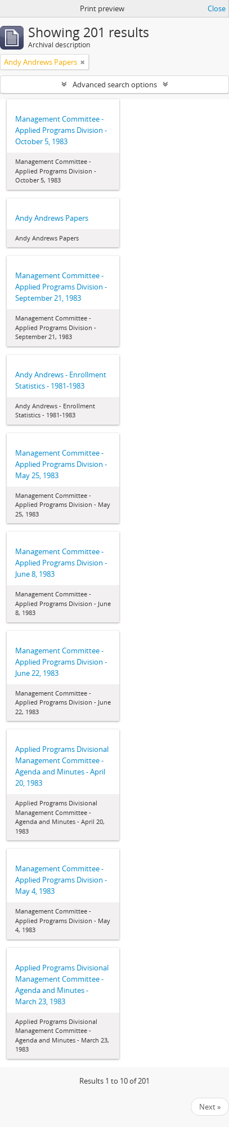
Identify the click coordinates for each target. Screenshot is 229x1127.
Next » (210, 1107)
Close (217, 8)
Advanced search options (115, 84)
